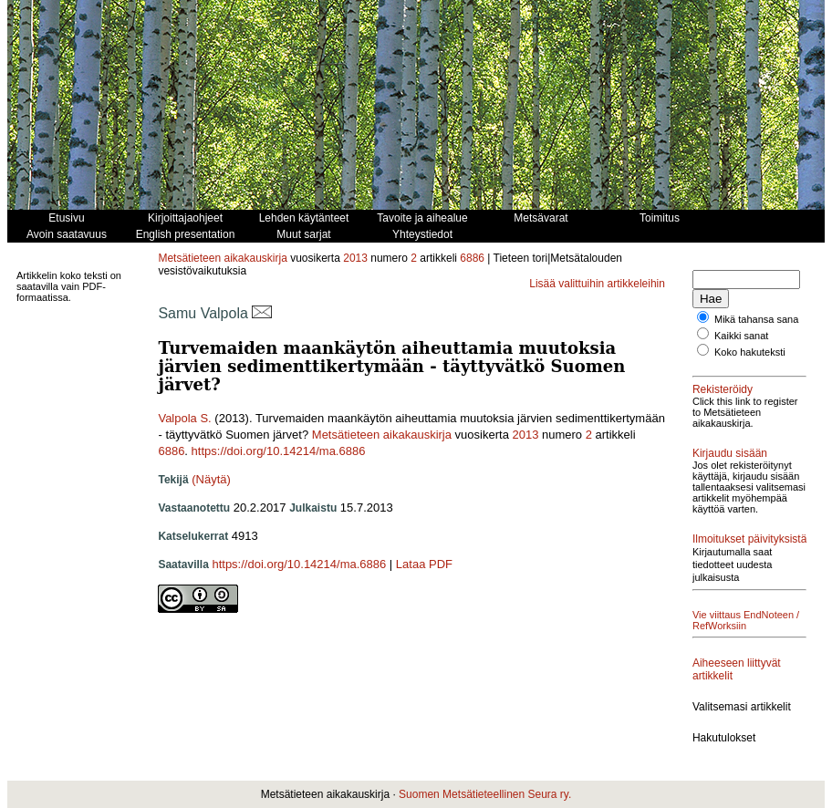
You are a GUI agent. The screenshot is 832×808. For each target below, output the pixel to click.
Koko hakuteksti (749, 352)
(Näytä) (211, 479)
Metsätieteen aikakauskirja (222, 258)
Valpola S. (184, 418)
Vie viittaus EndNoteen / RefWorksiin (745, 620)
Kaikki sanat (741, 335)
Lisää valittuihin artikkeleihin (597, 283)
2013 (355, 258)
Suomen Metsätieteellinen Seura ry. (485, 794)
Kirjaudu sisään (729, 453)
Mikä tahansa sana (756, 319)
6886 (472, 258)
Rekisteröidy (722, 389)
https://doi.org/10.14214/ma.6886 (279, 451)
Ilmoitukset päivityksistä (749, 539)
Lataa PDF (424, 564)
